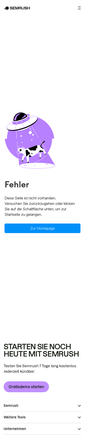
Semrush (11, 405)
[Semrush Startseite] (17, 8)
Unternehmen (15, 429)
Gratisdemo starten (26, 387)
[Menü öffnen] (79, 8)
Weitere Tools (15, 417)
